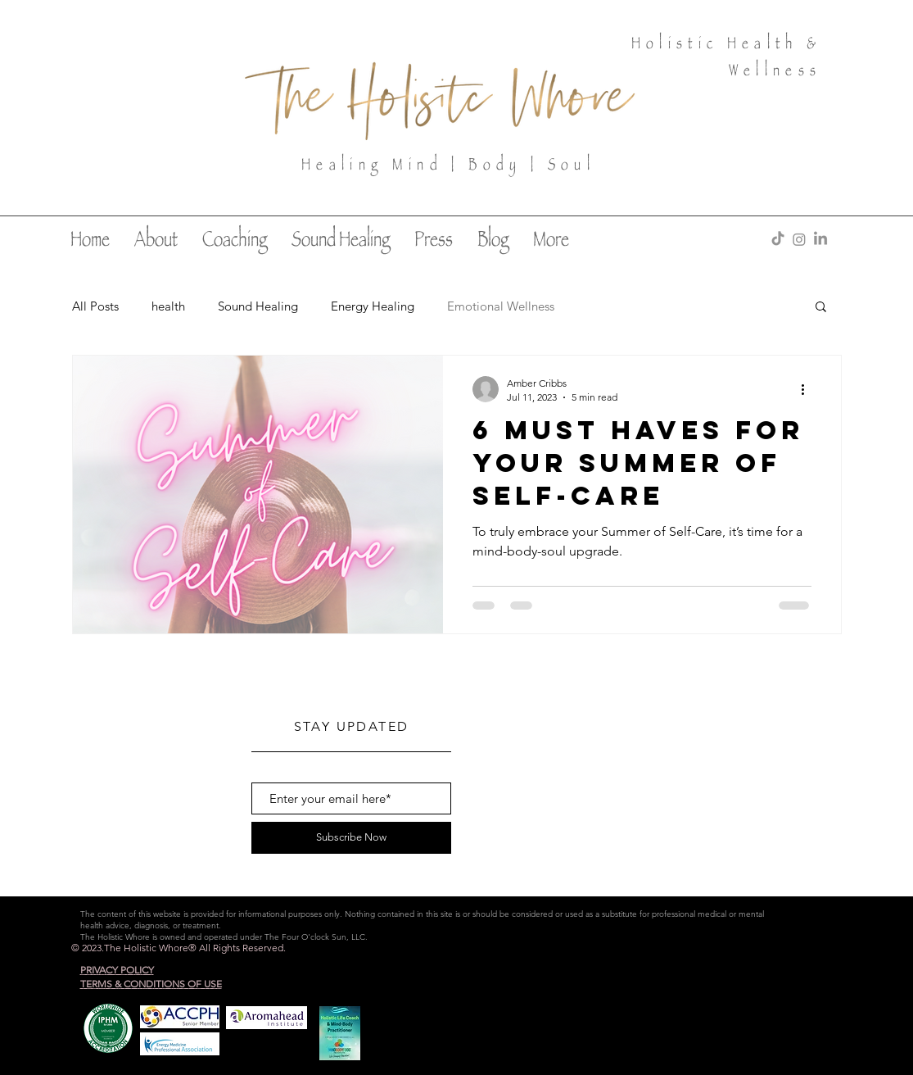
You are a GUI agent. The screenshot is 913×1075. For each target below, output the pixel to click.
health (168, 306)
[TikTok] (778, 239)
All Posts (95, 306)
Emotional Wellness (500, 306)
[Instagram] (799, 239)
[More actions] (809, 389)
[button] (821, 307)
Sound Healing (258, 306)
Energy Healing (372, 306)
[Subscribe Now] (351, 838)
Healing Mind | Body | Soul (448, 166)
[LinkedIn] (820, 239)
